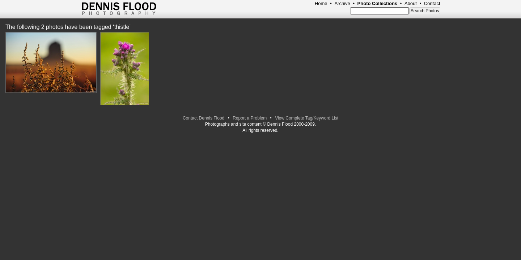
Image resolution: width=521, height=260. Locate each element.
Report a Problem (250, 118)
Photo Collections (377, 3)
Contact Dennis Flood (203, 118)
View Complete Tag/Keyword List (306, 118)
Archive (342, 3)
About (410, 3)
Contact (432, 3)
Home (321, 3)
